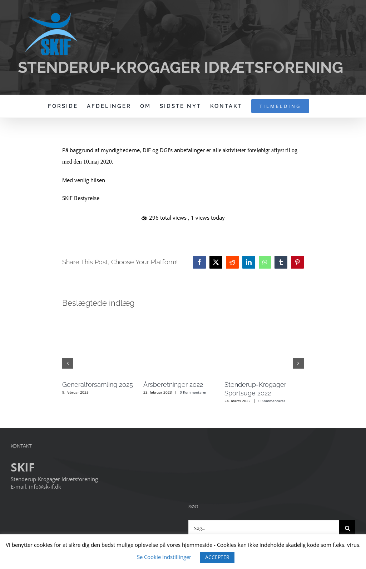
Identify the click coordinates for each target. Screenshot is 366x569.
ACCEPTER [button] (217, 557)
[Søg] (347, 528)
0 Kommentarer (193, 392)
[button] (67, 363)
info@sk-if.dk (45, 486)
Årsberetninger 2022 (173, 384)
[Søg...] (263, 528)
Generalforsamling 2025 (97, 384)
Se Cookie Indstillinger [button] (164, 556)
